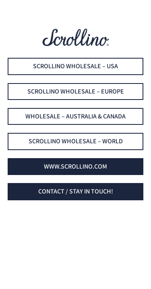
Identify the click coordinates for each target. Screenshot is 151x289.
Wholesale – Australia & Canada (75, 116)
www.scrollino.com (75, 166)
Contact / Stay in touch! (75, 191)
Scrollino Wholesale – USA (75, 66)
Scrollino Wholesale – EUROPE (75, 91)
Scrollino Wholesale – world (76, 141)
